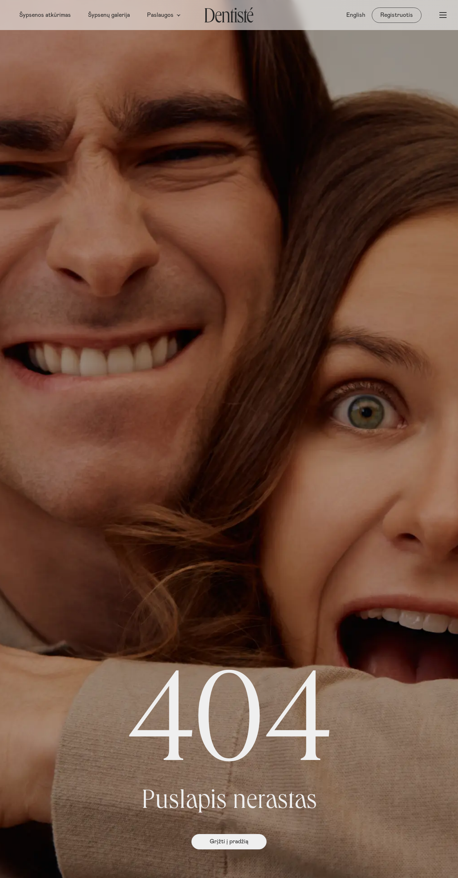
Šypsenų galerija (109, 15)
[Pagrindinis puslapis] (229, 15)
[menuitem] (356, 15)
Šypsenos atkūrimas (45, 15)
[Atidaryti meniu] (443, 15)
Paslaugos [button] (164, 15)
